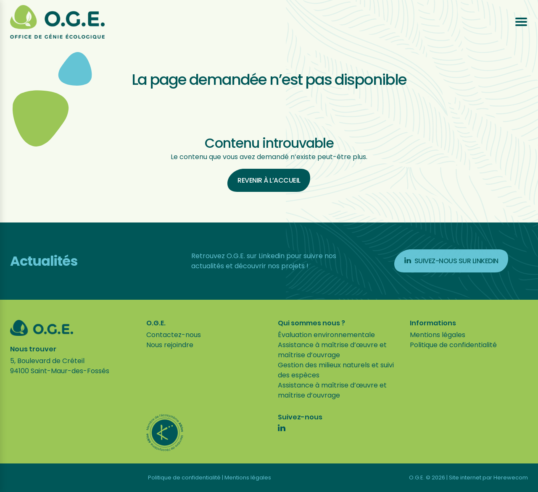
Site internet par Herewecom (488, 477)
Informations (433, 323)
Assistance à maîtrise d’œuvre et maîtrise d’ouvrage (332, 350)
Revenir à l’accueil (269, 180)
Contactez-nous (173, 335)
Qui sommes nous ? (311, 323)
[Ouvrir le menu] (521, 22)
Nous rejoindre (169, 345)
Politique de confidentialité (453, 345)
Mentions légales (437, 335)
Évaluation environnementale (326, 335)
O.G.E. (156, 323)
